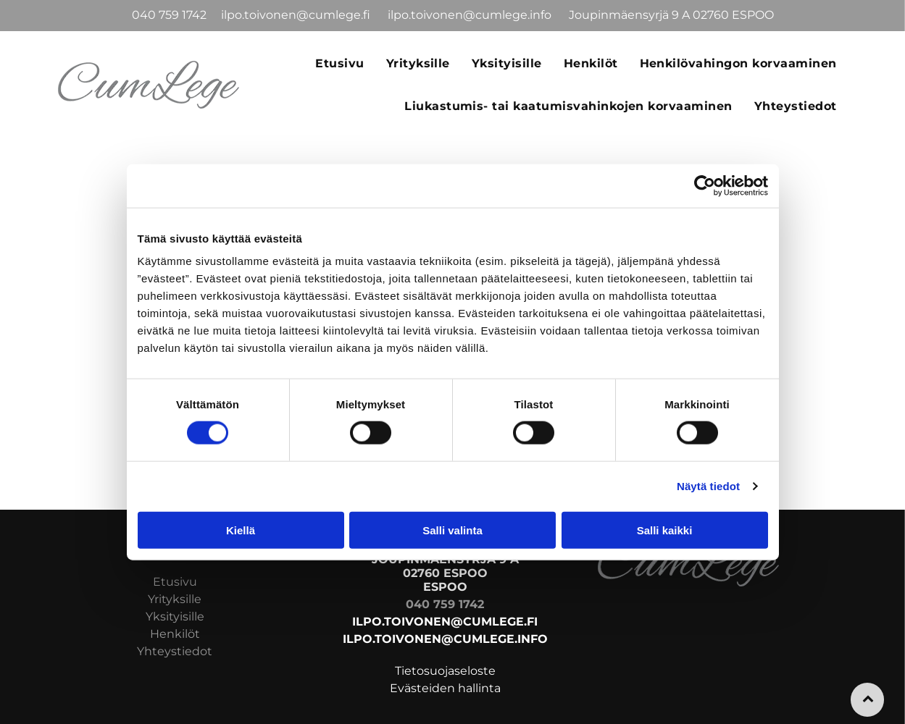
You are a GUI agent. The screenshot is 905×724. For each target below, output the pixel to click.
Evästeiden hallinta (445, 688)
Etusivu (175, 582)
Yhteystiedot (174, 651)
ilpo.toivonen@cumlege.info (471, 15)
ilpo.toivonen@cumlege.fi (297, 15)
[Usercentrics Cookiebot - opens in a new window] (704, 186)
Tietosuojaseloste (445, 671)
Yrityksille (174, 599)
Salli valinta (452, 529)
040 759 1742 (169, 15)
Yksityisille (175, 616)
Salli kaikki (665, 529)
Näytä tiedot (708, 486)
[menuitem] (339, 63)
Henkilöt (175, 634)
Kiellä (240, 529)
